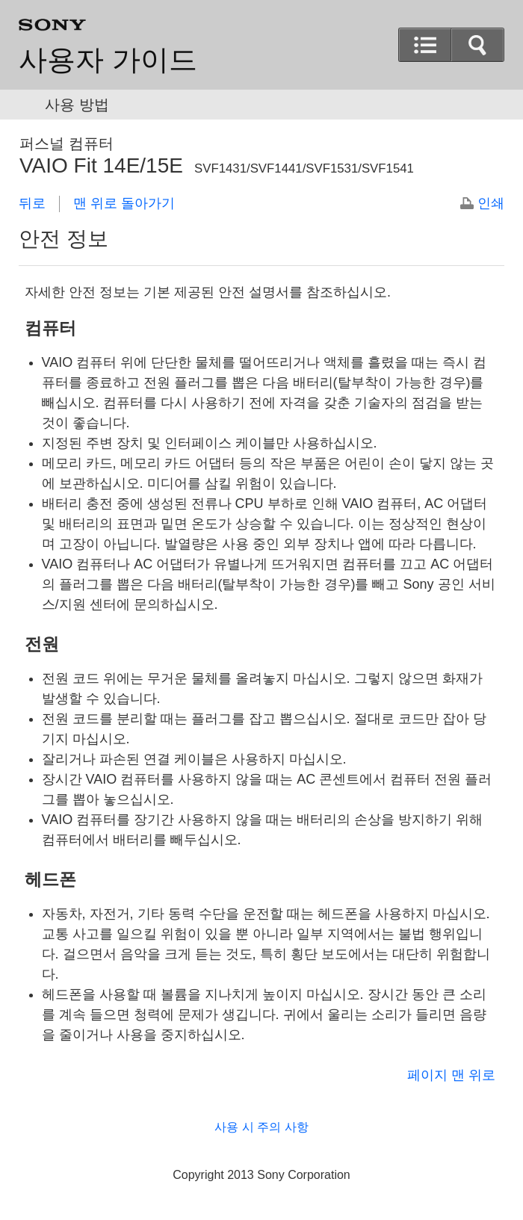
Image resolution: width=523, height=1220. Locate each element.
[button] (425, 44)
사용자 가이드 (108, 60)
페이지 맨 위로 (451, 1075)
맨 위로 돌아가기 (124, 203)
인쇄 (490, 203)
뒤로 (32, 203)
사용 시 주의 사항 (261, 1127)
